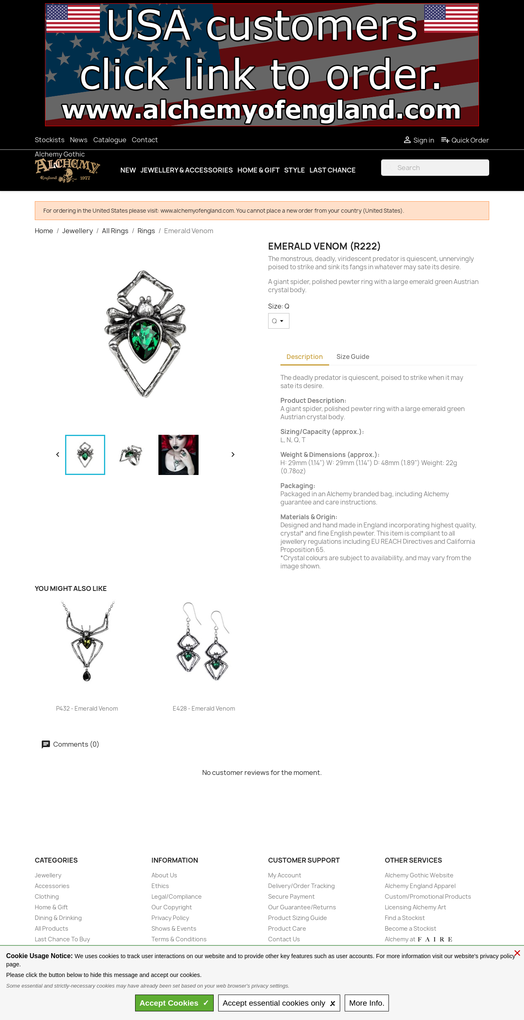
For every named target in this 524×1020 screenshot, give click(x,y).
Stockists (50, 139)
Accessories (52, 886)
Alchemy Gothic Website (419, 875)
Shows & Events (173, 928)
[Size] (278, 321)
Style (294, 170)
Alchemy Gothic (60, 154)
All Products (51, 928)
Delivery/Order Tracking (301, 886)
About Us (164, 875)
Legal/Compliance (176, 896)
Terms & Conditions (179, 939)
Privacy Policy (170, 918)
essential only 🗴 (279, 1003)
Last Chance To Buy (62, 939)
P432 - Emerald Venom (87, 708)
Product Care (287, 928)
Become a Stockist (410, 928)
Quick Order (464, 140)
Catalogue (109, 139)
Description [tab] (305, 356)
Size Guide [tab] (353, 356)
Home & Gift (258, 170)
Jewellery (48, 875)
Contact (145, 139)
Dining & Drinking (58, 918)
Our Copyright (171, 907)
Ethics (160, 886)
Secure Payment (291, 896)
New (128, 170)
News (79, 139)
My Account (284, 875)
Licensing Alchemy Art (415, 907)
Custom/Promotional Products (428, 896)
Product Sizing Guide (297, 918)
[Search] (435, 167)
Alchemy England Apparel (420, 886)
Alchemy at (419, 939)
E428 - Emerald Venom (204, 708)
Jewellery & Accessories (186, 170)
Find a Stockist (405, 918)
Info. (366, 1003)
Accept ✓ (175, 1003)
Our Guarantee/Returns (302, 907)
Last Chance (332, 170)
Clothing (47, 896)
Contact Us (284, 939)
